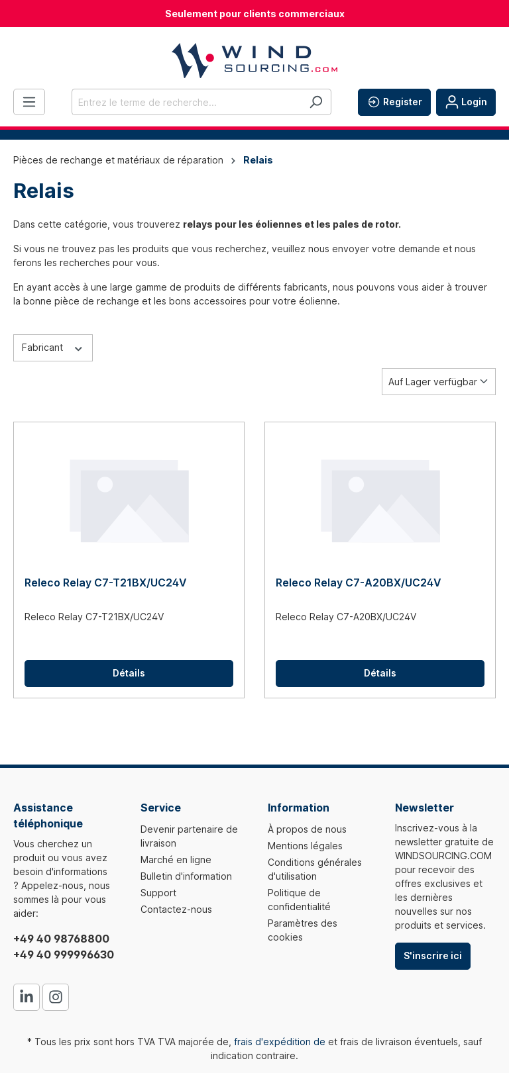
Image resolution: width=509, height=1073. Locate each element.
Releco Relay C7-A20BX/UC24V (358, 582)
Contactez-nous (176, 909)
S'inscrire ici (433, 955)
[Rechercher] (315, 102)
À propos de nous (307, 829)
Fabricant (53, 346)
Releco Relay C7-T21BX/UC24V (106, 582)
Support (158, 892)
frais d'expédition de (279, 1041)
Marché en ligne (176, 859)
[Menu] (29, 102)
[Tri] (439, 381)
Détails (129, 672)
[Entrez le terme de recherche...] (186, 102)
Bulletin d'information (186, 876)
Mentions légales (305, 845)
